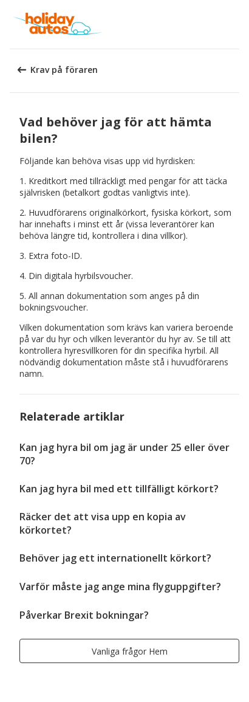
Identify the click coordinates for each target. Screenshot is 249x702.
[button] (235, 24)
